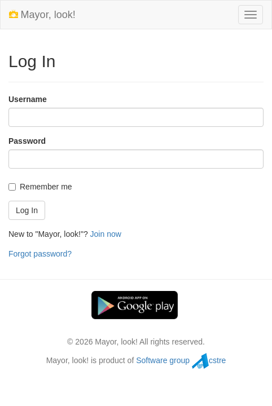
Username (27, 99)
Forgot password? (40, 253)
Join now (105, 234)
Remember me (40, 186)
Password (27, 140)
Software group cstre (181, 360)
